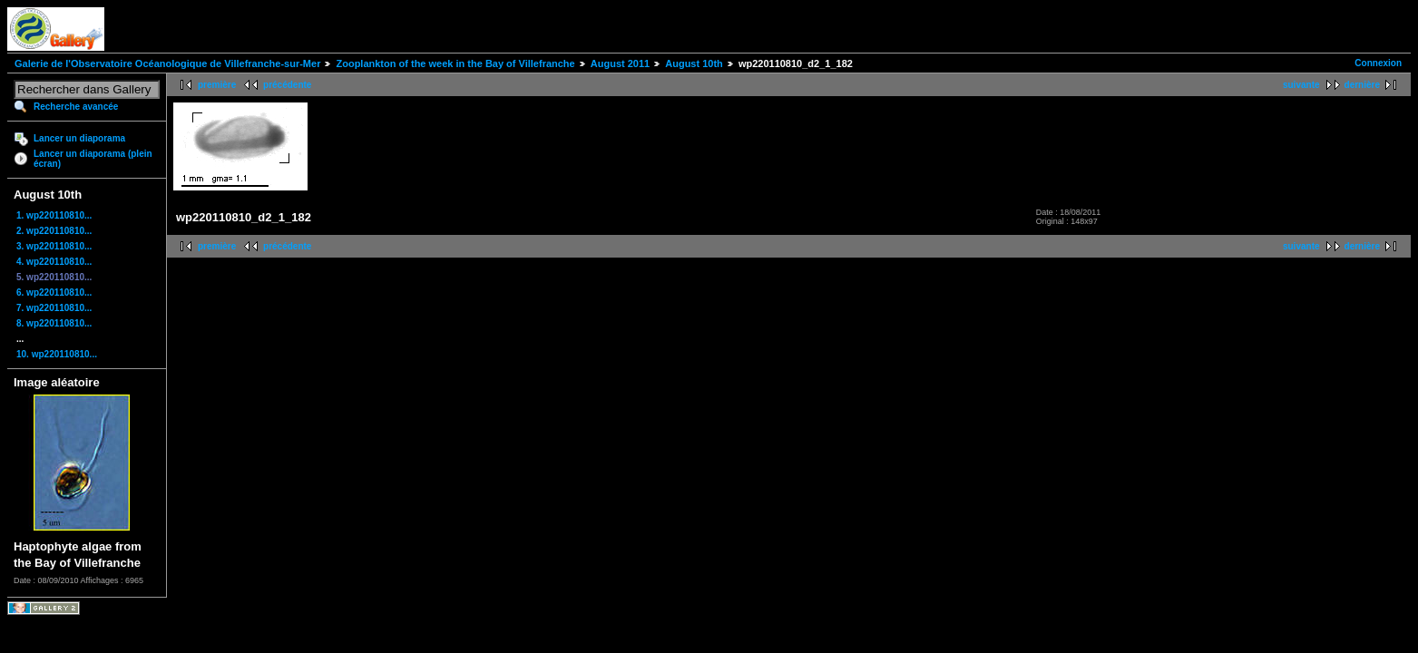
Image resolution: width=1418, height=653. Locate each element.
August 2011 (620, 63)
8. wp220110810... (54, 323)
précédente (287, 85)
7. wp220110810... (54, 308)
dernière (1362, 85)
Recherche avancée (76, 107)
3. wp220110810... (54, 246)
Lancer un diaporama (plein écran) (93, 159)
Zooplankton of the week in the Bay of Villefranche (455, 63)
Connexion (1378, 63)
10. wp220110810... (56, 354)
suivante (1301, 85)
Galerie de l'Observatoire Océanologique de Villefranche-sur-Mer (167, 63)
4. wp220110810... (54, 262)
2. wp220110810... (54, 231)
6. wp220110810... (54, 292)
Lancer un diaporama (79, 138)
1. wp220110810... (54, 215)
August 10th (694, 63)
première (217, 85)
